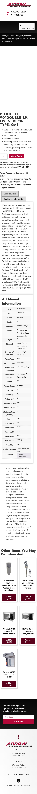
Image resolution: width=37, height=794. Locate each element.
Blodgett (19, 35)
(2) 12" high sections (21, 353)
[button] (3, 26)
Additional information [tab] (14, 199)
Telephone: (13, 774)
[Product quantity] (3, 156)
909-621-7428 (24, 774)
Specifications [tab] (10, 194)
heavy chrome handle (23, 332)
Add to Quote (16, 156)
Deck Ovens (15, 185)
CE (18, 367)
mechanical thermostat (21, 376)
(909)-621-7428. (23, 167)
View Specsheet (23, 455)
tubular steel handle (23, 335)
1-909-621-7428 (17, 15)
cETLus (22, 367)
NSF (27, 367)
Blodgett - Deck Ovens (9, 182)
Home (3, 35)
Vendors (10, 35)
